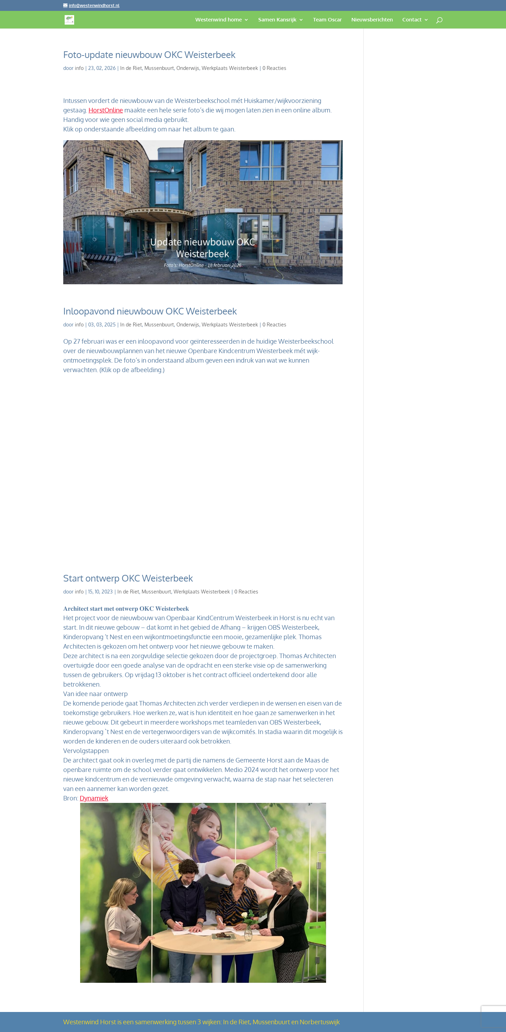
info (79, 68)
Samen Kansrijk (277, 20)
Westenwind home (218, 20)
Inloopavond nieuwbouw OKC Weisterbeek (150, 311)
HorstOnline (106, 110)
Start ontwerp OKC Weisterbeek (128, 578)
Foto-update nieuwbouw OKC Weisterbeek (149, 54)
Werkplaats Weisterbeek (230, 68)
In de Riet (131, 68)
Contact (412, 20)
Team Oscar (327, 20)
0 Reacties (274, 68)
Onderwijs (187, 68)
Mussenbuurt (159, 68)
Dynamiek (94, 798)
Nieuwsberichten (372, 20)
